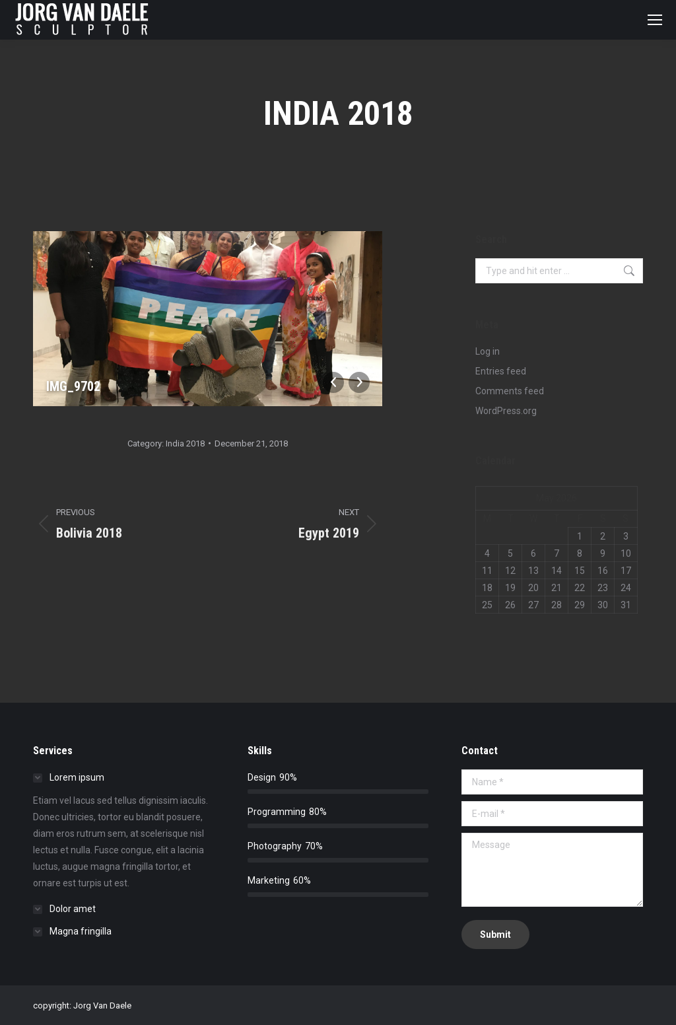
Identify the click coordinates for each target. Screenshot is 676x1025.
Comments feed (509, 391)
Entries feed (500, 371)
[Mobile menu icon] (655, 20)
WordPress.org (506, 411)
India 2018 (185, 443)
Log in (487, 351)
